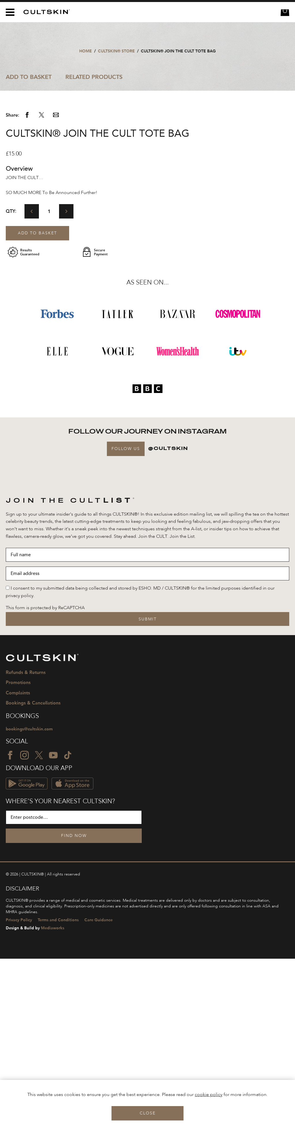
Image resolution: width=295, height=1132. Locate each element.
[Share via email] (56, 289)
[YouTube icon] (53, 928)
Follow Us (125, 622)
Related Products (93, 76)
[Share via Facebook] (27, 289)
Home (85, 51)
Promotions (18, 855)
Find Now (74, 1009)
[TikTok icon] (67, 928)
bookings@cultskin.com (31, 902)
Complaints (18, 866)
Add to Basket (29, 76)
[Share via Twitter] (41, 289)
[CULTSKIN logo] (44, 12)
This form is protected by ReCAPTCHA (45, 780)
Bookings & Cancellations (33, 876)
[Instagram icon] (24, 928)
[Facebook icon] (10, 928)
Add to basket (37, 406)
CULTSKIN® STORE (116, 51)
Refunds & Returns (26, 845)
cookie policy (208, 1095)
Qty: (11, 384)
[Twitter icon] (39, 928)
